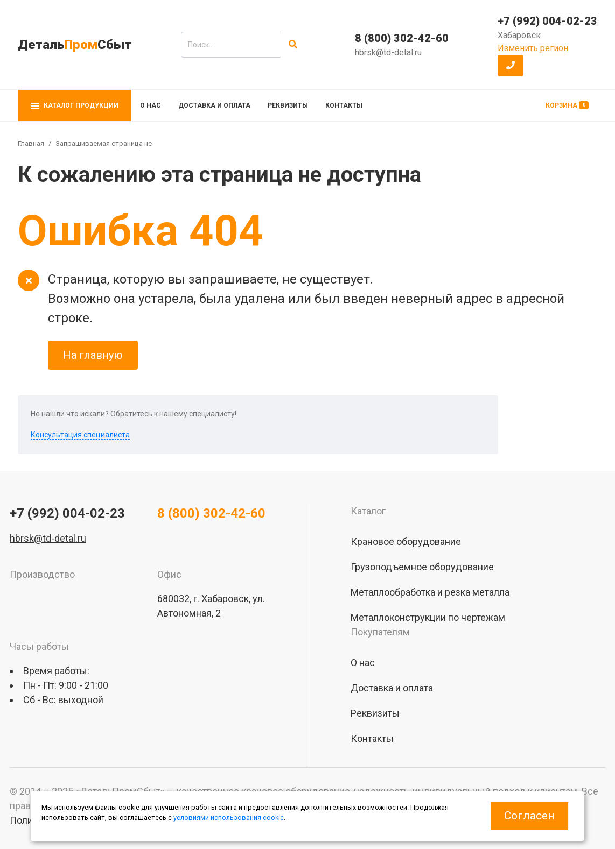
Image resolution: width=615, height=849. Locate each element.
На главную (93, 355)
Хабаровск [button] (519, 35)
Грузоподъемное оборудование (422, 566)
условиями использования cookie (228, 817)
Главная (31, 143)
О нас (150, 105)
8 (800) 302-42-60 (402, 38)
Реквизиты (288, 105)
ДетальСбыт (75, 44)
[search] (231, 45)
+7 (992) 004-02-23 (547, 21)
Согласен (529, 815)
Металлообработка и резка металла (430, 592)
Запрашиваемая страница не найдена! (119, 143)
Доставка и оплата (214, 105)
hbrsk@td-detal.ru (388, 52)
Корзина (567, 105)
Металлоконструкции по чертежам (428, 617)
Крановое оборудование (406, 541)
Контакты (343, 105)
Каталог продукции (74, 105)
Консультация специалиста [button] (80, 434)
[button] (510, 65)
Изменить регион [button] (533, 48)
